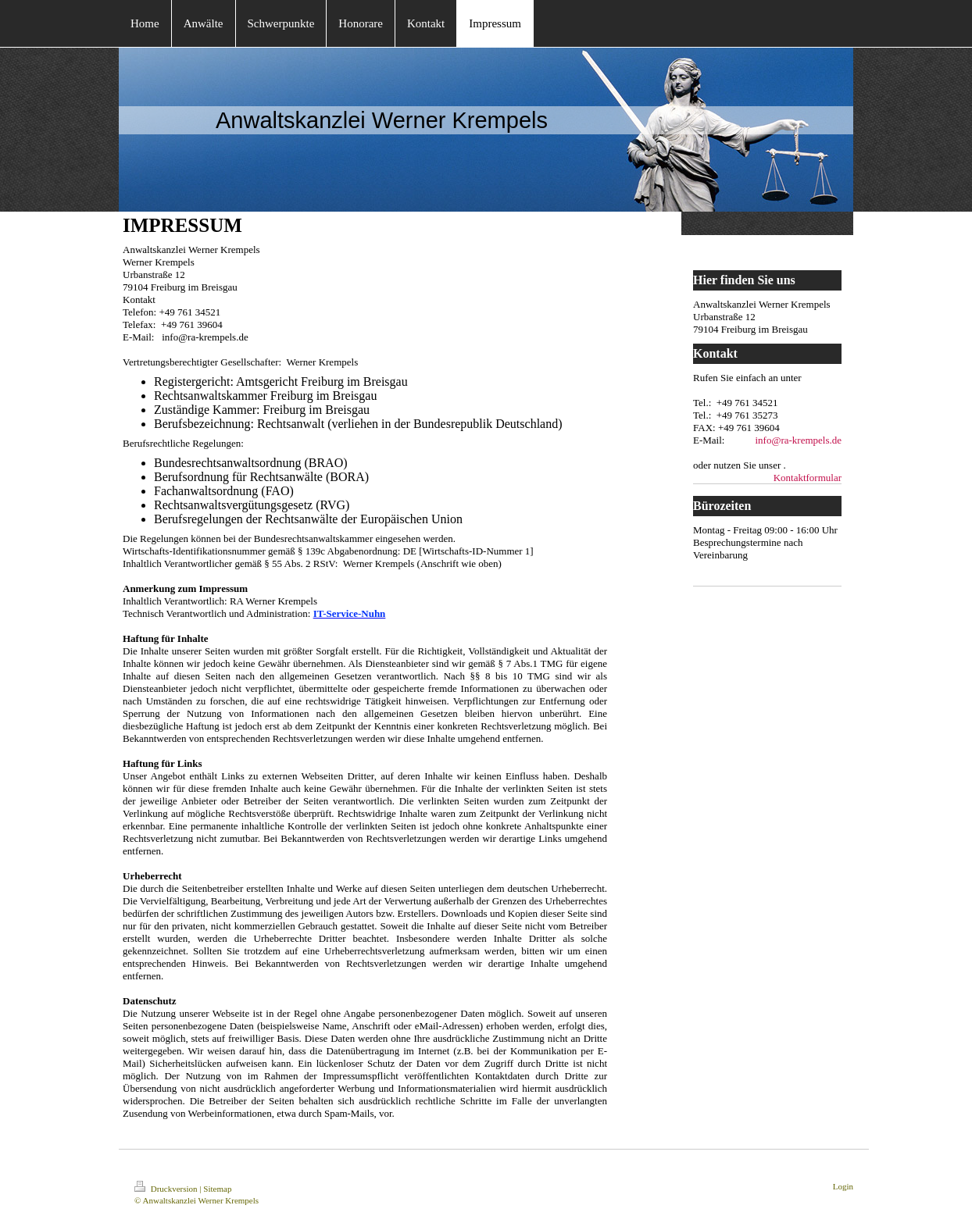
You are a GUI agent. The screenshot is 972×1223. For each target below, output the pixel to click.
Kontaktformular (808, 477)
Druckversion (166, 1188)
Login (843, 1186)
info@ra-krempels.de (798, 440)
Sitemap (217, 1188)
